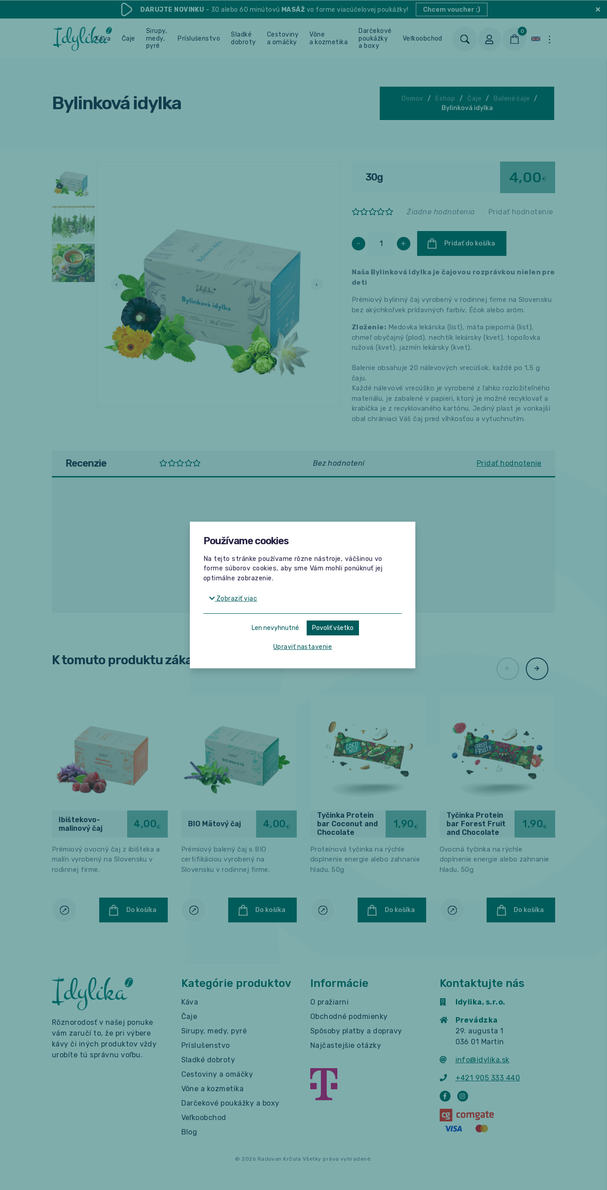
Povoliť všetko (333, 628)
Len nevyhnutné (275, 628)
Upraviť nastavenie (302, 647)
